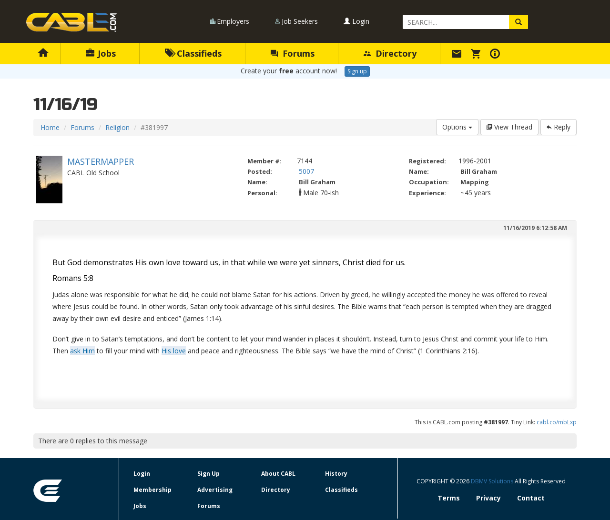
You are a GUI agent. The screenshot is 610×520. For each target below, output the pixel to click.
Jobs (101, 53)
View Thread (509, 126)
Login (356, 21)
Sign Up (208, 474)
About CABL (278, 474)
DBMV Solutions (493, 481)
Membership (152, 490)
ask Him (82, 350)
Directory (390, 53)
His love (174, 350)
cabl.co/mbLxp (557, 422)
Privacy (488, 497)
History (336, 474)
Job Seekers (300, 21)
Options (457, 126)
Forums (293, 53)
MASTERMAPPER (100, 161)
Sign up (357, 71)
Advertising (215, 490)
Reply (558, 126)
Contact (531, 497)
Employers (233, 21)
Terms (448, 497)
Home (50, 127)
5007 (306, 171)
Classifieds (193, 53)
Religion (117, 127)
